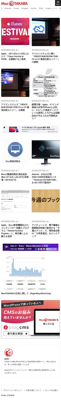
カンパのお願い (51, 390)
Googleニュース (51, 8)
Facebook (8, 8)
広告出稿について (33, 390)
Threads (16, 8)
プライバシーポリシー (12, 390)
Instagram (24, 8)
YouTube (33, 8)
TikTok (41, 8)
